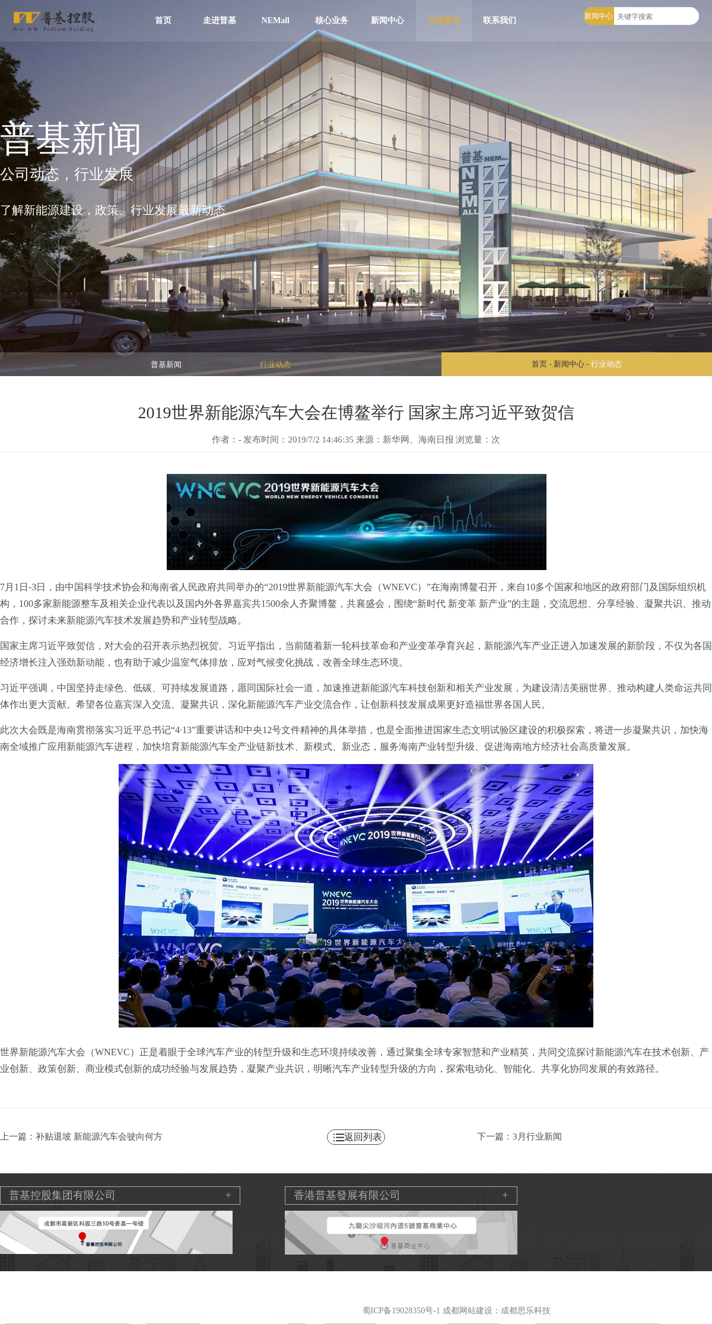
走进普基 (219, 20)
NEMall (276, 20)
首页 (163, 20)
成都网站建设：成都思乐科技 (497, 1310)
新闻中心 (387, 20)
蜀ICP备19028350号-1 (401, 1310)
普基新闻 (166, 364)
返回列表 (363, 1137)
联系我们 (499, 20)
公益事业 (443, 20)
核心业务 (331, 20)
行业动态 (275, 364)
